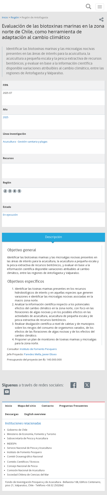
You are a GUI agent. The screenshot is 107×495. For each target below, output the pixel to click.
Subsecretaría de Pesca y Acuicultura (27, 438)
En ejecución (10, 214)
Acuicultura (9, 141)
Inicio (5, 17)
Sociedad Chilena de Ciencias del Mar (28, 474)
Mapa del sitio (27, 405)
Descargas (12, 414)
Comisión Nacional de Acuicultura (26, 470)
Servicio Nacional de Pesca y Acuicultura (29, 447)
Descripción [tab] (53, 237)
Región (15, 17)
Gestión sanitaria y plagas (32, 141)
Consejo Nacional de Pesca (22, 466)
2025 (5, 117)
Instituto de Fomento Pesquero (38, 349)
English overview (35, 414)
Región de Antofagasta (35, 17)
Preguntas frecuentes (73, 405)
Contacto (48, 405)
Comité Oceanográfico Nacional (25, 456)
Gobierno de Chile (17, 429)
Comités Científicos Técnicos (23, 461)
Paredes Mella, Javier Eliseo (40, 354)
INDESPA (12, 443)
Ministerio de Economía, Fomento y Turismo (31, 434)
